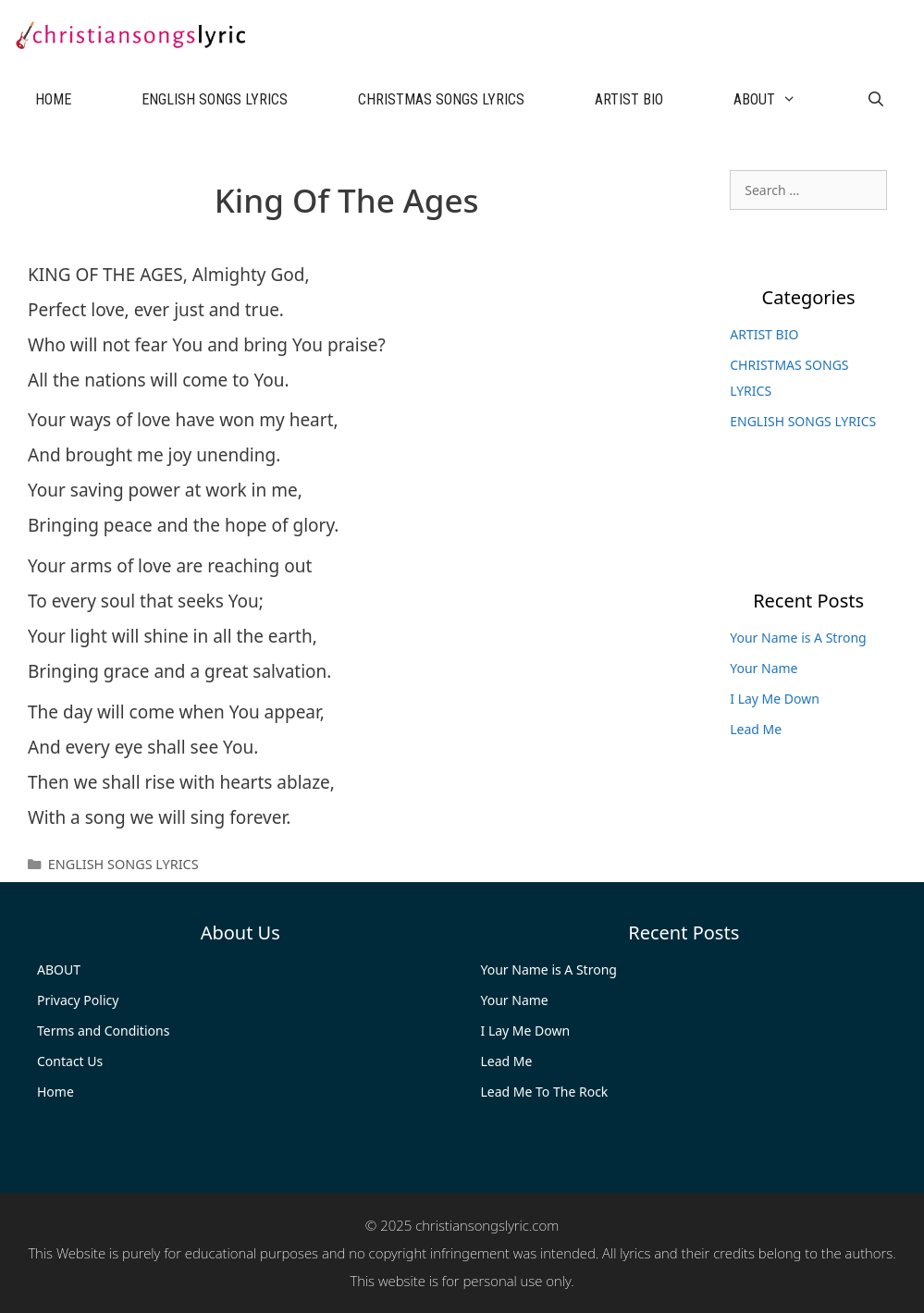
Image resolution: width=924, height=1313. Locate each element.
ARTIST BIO (629, 99)
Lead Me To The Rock (545, 1091)
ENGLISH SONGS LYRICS (215, 99)
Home (55, 1091)
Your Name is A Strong (798, 637)
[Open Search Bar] (876, 100)
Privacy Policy (77, 1000)
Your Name (763, 668)
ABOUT (782, 100)
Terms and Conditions (103, 1030)
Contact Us (70, 1061)
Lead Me (756, 729)
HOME (53, 99)
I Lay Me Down (774, 698)
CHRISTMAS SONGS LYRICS (441, 99)
